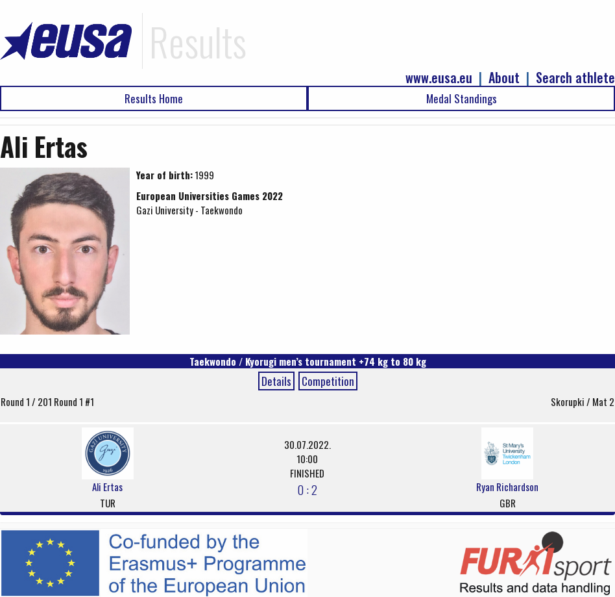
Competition (328, 381)
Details (276, 381)
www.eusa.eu (438, 78)
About (504, 78)
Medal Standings (461, 98)
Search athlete (575, 78)
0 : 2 (307, 489)
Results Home (154, 98)
